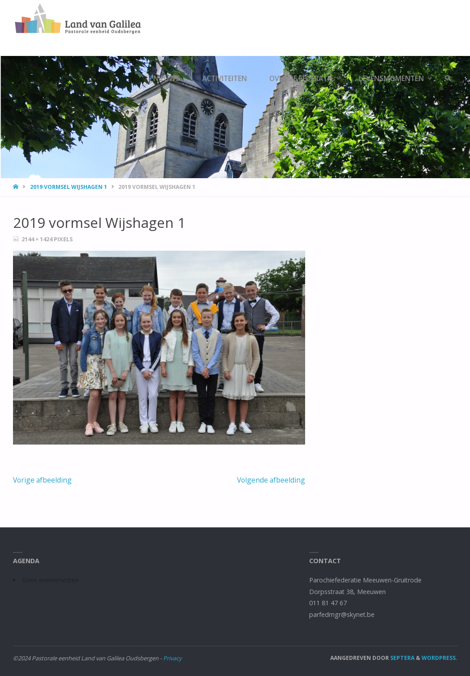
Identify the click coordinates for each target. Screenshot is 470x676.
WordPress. (439, 658)
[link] (448, 78)
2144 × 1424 (38, 239)
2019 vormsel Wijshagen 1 (68, 187)
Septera (401, 658)
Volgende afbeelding (271, 480)
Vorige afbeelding (42, 480)
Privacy (172, 658)
